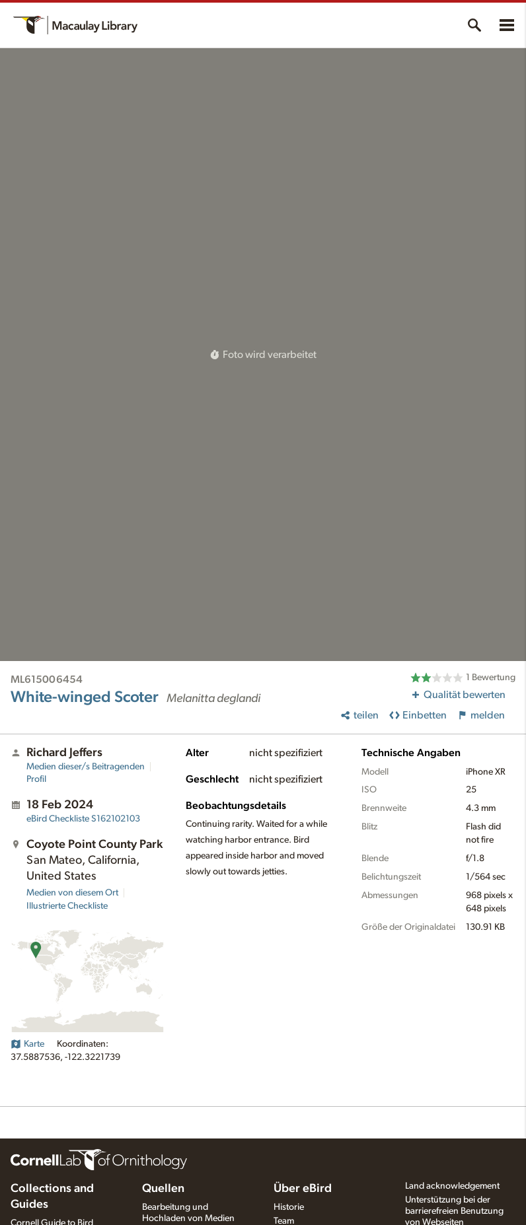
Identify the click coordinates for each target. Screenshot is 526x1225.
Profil (36, 779)
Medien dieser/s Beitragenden (85, 766)
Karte (27, 1044)
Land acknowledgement (452, 1186)
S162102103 (83, 818)
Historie (289, 1207)
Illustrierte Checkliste (67, 906)
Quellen (163, 1189)
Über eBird (303, 1189)
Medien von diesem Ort (72, 892)
